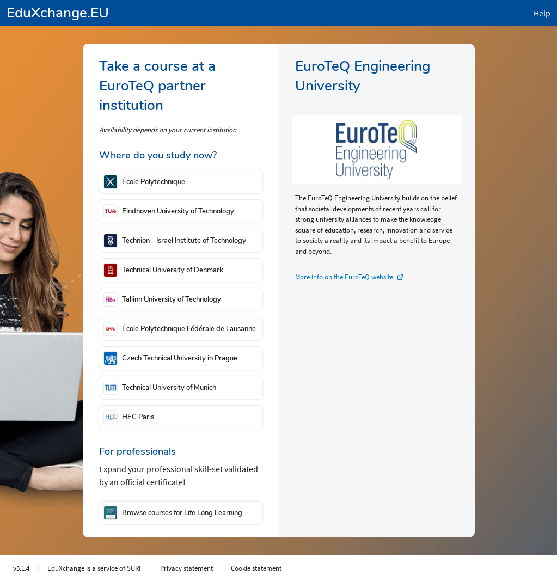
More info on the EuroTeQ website (344, 277)
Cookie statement (256, 568)
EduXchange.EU (58, 12)
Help (542, 13)
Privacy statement (186, 568)
